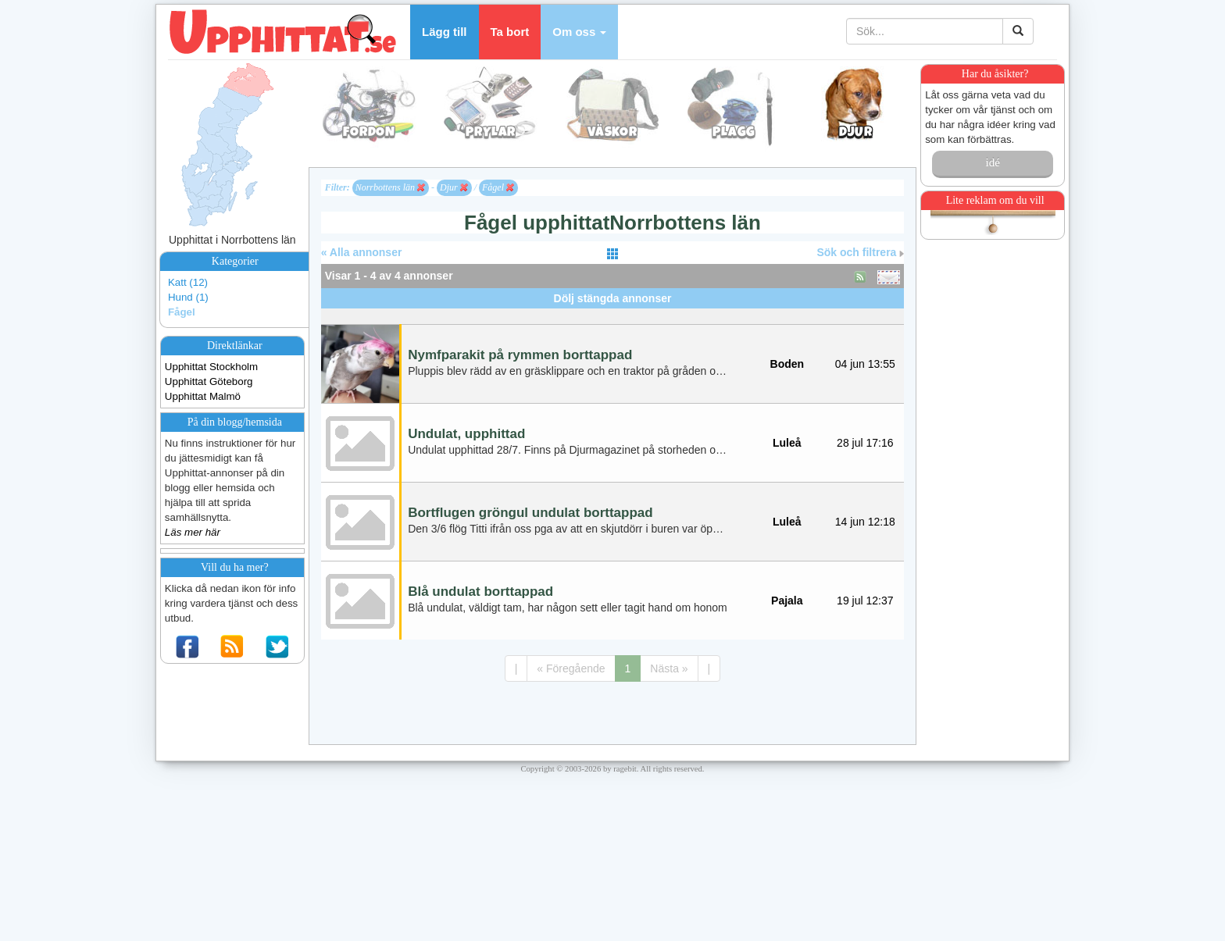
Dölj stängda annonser (613, 298)
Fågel (181, 312)
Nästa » (669, 668)
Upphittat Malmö (203, 396)
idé (992, 162)
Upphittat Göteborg (209, 381)
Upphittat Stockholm (211, 366)
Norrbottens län (390, 187)
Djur (454, 187)
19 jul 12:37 (865, 600)
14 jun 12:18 (865, 521)
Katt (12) (188, 282)
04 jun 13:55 (865, 364)
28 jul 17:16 (865, 443)
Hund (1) (188, 297)
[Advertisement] (612, 314)
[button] (579, 32)
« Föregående (571, 668)
